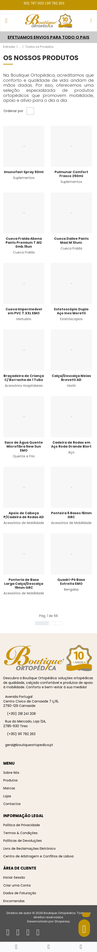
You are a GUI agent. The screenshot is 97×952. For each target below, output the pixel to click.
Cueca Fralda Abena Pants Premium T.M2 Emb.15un (24, 242)
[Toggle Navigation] (6, 21)
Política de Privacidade (21, 825)
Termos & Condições (20, 833)
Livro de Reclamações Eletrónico (29, 848)
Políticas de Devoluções (22, 840)
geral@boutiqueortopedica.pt (29, 745)
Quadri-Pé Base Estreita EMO (71, 581)
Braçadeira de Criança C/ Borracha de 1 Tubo (23, 377)
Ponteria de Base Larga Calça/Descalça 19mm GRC (23, 583)
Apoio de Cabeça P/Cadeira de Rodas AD (23, 515)
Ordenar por (13, 111)
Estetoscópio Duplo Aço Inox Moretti (71, 311)
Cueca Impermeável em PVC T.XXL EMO (24, 311)
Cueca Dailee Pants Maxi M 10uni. (71, 240)
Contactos (12, 803)
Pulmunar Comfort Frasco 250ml (71, 174)
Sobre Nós (11, 772)
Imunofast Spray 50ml (23, 172)
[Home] (16, 947)
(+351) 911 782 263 (21, 734)
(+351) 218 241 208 (21, 713)
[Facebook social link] (68, 3)
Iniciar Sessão (14, 877)
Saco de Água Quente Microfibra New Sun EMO (23, 446)
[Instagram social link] (72, 3)
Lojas (7, 796)
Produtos (10, 780)
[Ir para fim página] (58, 623)
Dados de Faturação (19, 893)
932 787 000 (34, 3)
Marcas (9, 788)
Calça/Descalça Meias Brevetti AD (71, 377)
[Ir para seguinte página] (51, 623)
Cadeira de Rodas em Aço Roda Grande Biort (71, 444)
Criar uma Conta (17, 885)
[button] (91, 20)
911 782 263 (55, 3)
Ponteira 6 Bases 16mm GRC (71, 515)
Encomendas (14, 901)
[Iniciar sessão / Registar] (81, 947)
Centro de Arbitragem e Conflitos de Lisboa (38, 856)
